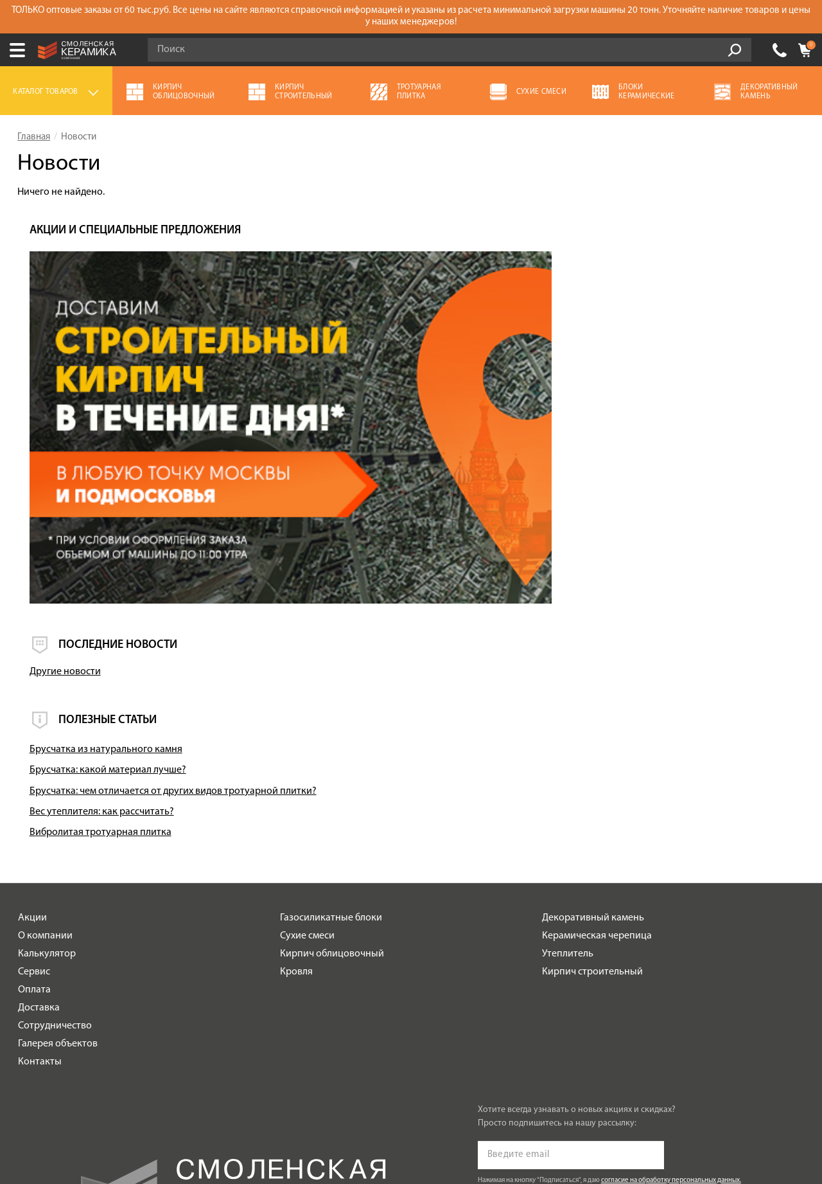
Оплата (34, 786)
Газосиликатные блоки (331, 714)
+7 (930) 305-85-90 (780, 50)
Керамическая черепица (597, 732)
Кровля (296, 768)
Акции (32, 714)
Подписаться (518, 1011)
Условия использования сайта (239, 1079)
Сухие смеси (307, 732)
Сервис (34, 768)
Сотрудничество (55, 822)
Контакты (40, 858)
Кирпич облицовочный (332, 750)
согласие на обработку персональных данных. (671, 976)
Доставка (39, 804)
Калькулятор (47, 750)
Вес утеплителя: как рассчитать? (617, 608)
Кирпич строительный (592, 768)
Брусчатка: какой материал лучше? (623, 554)
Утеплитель (567, 750)
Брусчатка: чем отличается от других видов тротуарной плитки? (669, 581)
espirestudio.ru (636, 1117)
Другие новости (580, 456)
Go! (734, 50)
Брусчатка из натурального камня (621, 533)
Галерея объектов (58, 840)
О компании (45, 732)
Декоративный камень (593, 714)
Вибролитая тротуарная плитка (615, 628)
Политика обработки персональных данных (239, 1096)
